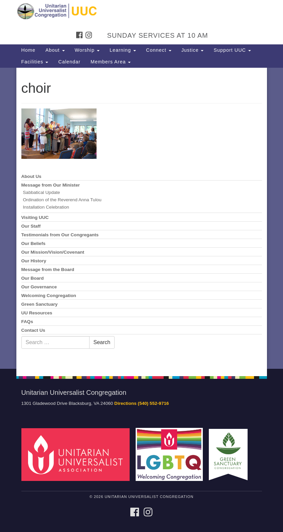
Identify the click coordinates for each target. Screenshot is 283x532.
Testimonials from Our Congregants (60, 234)
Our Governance (39, 286)
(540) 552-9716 (153, 403)
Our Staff (31, 226)
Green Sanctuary (39, 304)
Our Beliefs (33, 243)
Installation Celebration (46, 207)
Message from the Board (48, 269)
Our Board (32, 278)
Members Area (111, 61)
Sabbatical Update (41, 192)
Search (102, 342)
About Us (31, 176)
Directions (125, 403)
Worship (87, 50)
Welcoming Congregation (48, 295)
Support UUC (232, 50)
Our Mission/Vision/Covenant (53, 252)
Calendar (69, 61)
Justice (192, 50)
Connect (158, 50)
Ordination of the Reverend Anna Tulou (62, 199)
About (55, 50)
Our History (33, 260)
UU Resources (36, 312)
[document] (141, 218)
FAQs (27, 321)
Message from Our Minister (50, 185)
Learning (123, 50)
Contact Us (33, 330)
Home (28, 50)
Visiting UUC (35, 217)
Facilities (34, 61)
